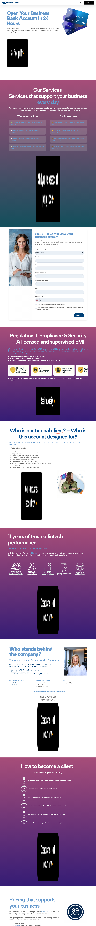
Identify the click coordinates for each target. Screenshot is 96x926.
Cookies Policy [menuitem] (53, 896)
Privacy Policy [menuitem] (53, 899)
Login (89, 2)
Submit (79, 231)
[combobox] (59, 169)
